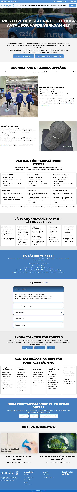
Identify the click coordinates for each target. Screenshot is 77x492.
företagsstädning (43, 105)
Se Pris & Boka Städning (23, 56)
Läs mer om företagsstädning (49, 416)
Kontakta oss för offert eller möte (49, 56)
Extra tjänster (19, 312)
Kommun (60, 5)
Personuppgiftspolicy (43, 5)
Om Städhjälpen (23, 5)
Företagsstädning (27, 348)
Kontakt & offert (20, 325)
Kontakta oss (4, 145)
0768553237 (72, 1)
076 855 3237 (45, 474)
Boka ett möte (24, 416)
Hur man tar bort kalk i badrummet (19, 458)
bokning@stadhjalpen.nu (60, 1)
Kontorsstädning (40, 348)
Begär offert (51, 348)
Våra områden (19, 318)
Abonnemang (27, 474)
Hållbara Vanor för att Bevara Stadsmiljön (58, 458)
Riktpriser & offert (20, 289)
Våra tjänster (53, 5)
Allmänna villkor (27, 485)
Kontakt (72, 5)
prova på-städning (67, 103)
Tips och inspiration (32, 5)
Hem (17, 5)
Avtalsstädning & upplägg (23, 306)
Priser (64, 5)
